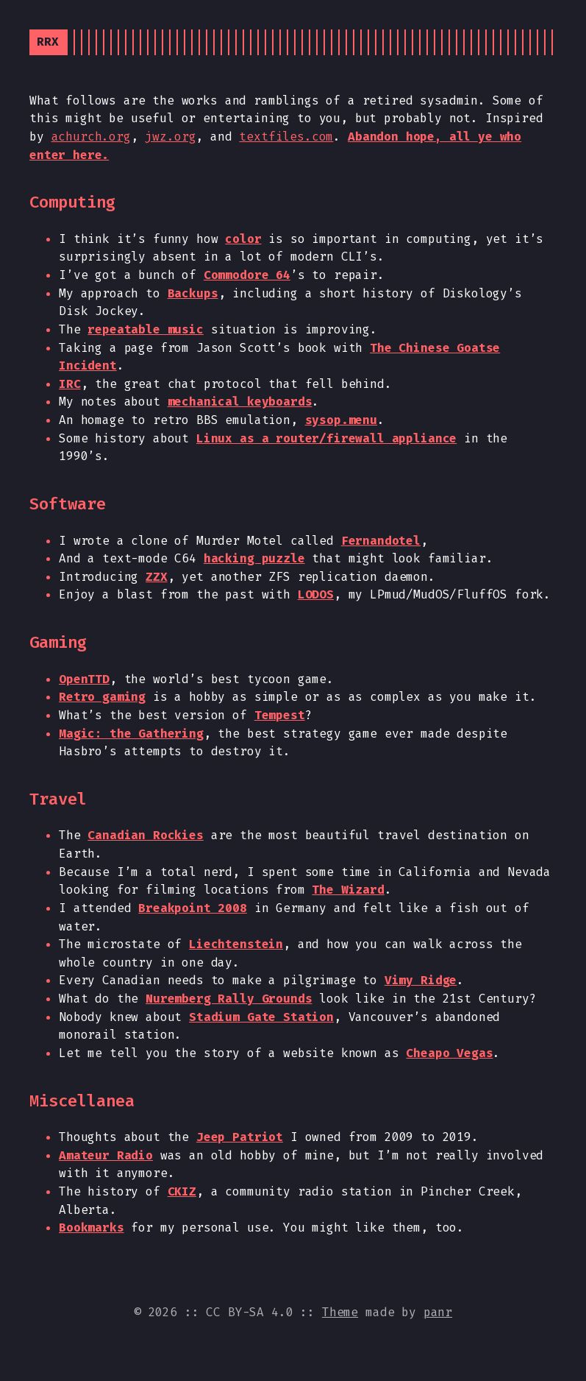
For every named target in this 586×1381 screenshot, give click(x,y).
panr (438, 1312)
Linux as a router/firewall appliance (326, 438)
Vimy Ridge (421, 980)
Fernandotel (381, 540)
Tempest (279, 715)
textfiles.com (286, 136)
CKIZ (182, 1191)
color (243, 239)
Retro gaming (102, 696)
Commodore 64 (247, 275)
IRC (70, 384)
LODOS (316, 594)
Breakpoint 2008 (192, 908)
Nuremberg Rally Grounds (229, 998)
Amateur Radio (106, 1155)
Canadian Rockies (145, 835)
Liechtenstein (236, 944)
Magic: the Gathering (131, 733)
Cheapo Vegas (449, 1053)
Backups (193, 293)
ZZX (157, 576)
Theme (340, 1312)
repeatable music (145, 329)
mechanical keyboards (240, 401)
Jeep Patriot (239, 1137)
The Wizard (348, 889)
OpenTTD (84, 679)
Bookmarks (91, 1227)
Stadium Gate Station (261, 1017)
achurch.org (91, 136)
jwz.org (170, 136)
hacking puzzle (254, 558)
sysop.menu (341, 420)
